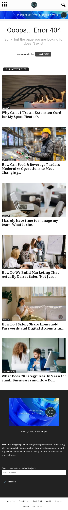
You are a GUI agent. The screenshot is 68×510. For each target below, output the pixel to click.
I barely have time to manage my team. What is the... (30, 223)
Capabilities (24, 501)
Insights (58, 501)
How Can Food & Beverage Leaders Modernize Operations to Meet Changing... (31, 169)
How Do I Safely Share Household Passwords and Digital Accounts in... (33, 326)
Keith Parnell (37, 506)
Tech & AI (37, 501)
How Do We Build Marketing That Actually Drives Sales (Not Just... (30, 275)
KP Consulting (9, 160)
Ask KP (6, 108)
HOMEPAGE (43, 54)
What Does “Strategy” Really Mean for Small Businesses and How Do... (34, 378)
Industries (10, 501)
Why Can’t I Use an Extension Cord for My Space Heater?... (31, 115)
